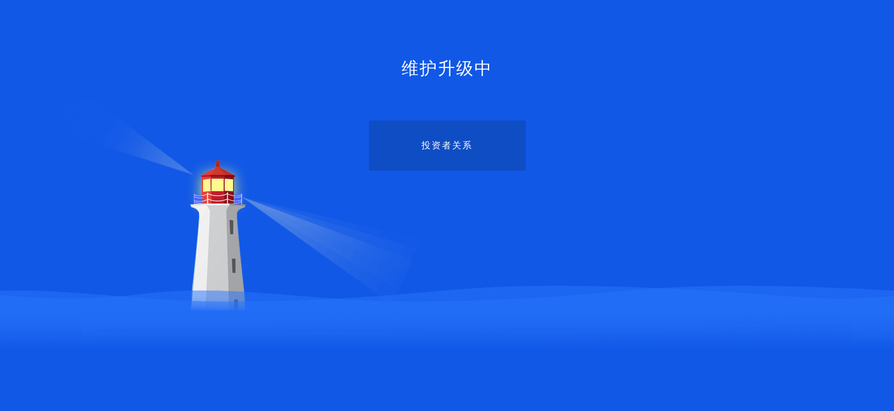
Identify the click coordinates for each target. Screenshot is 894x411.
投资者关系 (447, 145)
